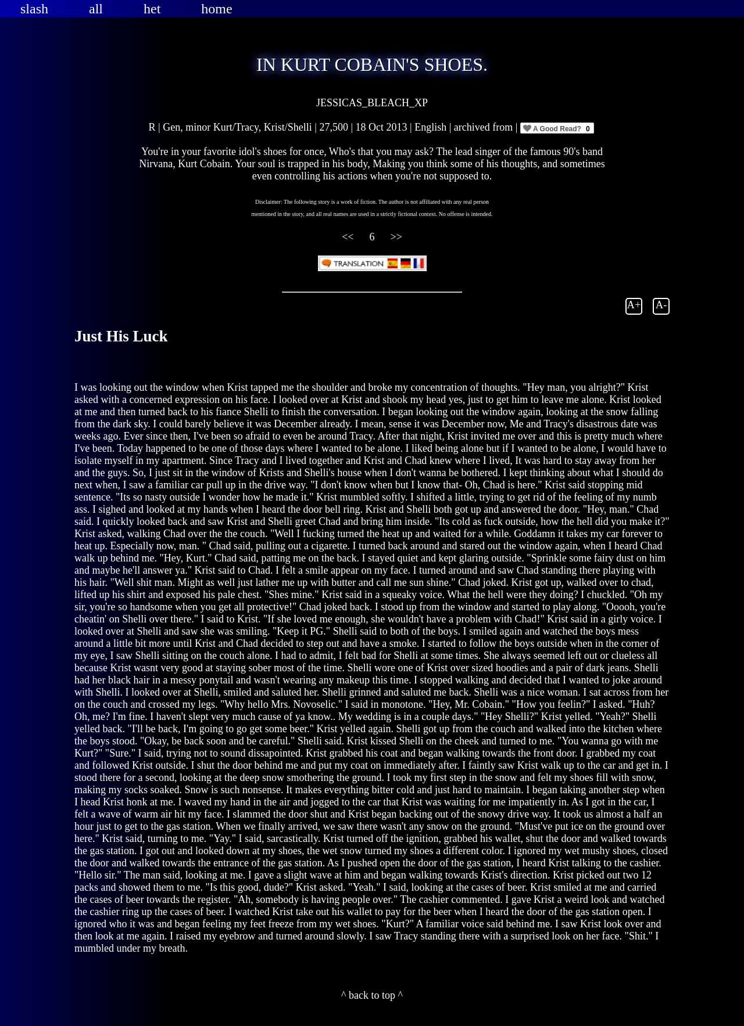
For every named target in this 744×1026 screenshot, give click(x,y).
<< (349, 237)
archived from (485, 127)
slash (34, 8)
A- (661, 304)
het (152, 8)
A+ (634, 304)
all (96, 8)
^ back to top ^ (372, 995)
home (216, 8)
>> (396, 237)
